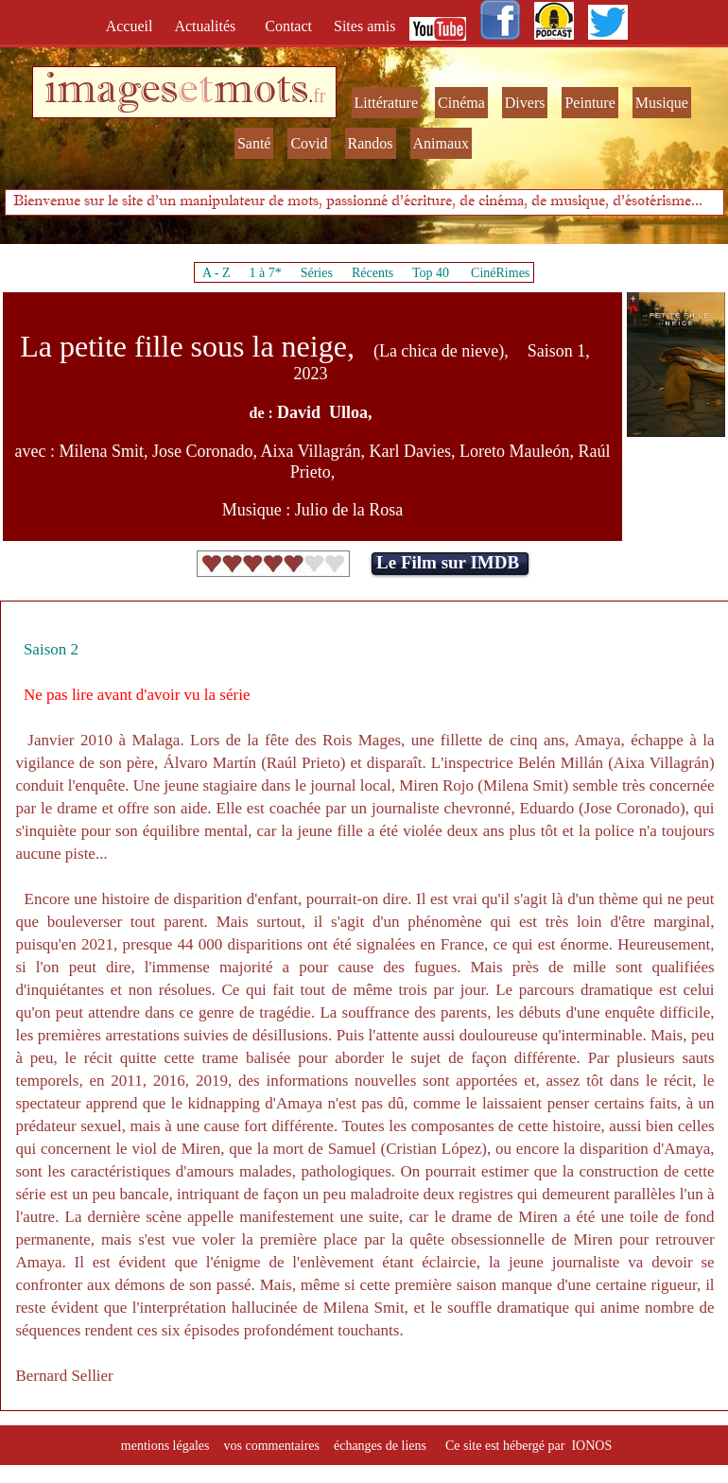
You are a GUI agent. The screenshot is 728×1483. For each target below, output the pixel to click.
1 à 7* (265, 273)
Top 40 (431, 273)
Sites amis (364, 26)
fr (319, 95)
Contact (290, 26)
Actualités (210, 26)
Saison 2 (51, 649)
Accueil (133, 26)
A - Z (216, 273)
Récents (372, 273)
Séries (317, 273)
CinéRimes (500, 273)
